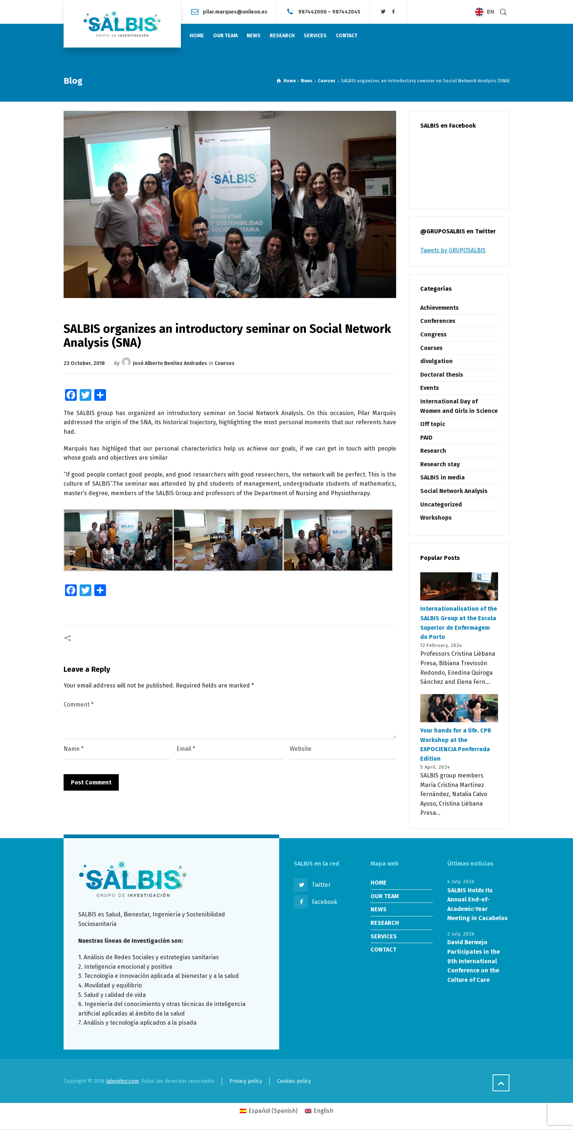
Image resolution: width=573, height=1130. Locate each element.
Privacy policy (245, 1081)
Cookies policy (294, 1081)
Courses (225, 363)
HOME (379, 882)
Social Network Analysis (453, 490)
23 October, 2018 (84, 363)
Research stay (440, 464)
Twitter (321, 884)
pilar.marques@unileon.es (235, 11)
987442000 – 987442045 (329, 11)
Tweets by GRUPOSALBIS (453, 250)
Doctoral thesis (441, 374)
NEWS (379, 909)
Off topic (432, 424)
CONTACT (383, 949)
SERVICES (384, 936)
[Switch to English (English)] (319, 1111)
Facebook (324, 902)
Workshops (436, 517)
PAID (426, 437)
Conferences (437, 320)
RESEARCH (385, 922)
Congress (433, 334)
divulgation (436, 361)
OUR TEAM (385, 896)
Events (429, 387)
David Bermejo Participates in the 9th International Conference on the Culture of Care (473, 961)
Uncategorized (441, 504)
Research (433, 450)
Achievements (439, 307)
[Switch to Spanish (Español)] (268, 1111)
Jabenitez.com (122, 1081)
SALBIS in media (442, 477)
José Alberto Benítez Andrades (170, 363)
